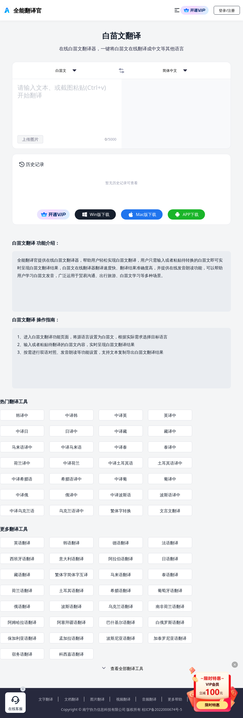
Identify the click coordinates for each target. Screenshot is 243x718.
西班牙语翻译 (22, 559)
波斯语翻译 (71, 606)
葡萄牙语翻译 (170, 590)
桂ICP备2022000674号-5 (162, 709)
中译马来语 (71, 447)
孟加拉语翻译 (71, 638)
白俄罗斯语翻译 (170, 622)
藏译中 (170, 431)
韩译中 (22, 415)
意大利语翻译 (71, 559)
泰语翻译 (170, 574)
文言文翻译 (170, 511)
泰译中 (170, 447)
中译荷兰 (71, 463)
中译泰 (121, 447)
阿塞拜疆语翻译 (71, 622)
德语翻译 (121, 543)
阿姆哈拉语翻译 (22, 622)
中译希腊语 (22, 479)
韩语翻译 (71, 543)
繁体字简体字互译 (71, 574)
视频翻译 (123, 699)
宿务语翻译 (22, 654)
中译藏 (121, 431)
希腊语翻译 (120, 590)
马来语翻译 (120, 574)
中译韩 (71, 415)
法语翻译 (170, 543)
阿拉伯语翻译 (120, 559)
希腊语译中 (71, 479)
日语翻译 (170, 559)
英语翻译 (22, 543)
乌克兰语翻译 (120, 606)
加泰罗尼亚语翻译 (170, 638)
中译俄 (22, 495)
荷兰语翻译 (22, 590)
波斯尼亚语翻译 (120, 638)
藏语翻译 (22, 574)
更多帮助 (175, 699)
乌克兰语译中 (71, 511)
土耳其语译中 (170, 463)
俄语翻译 (22, 606)
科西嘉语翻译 (71, 654)
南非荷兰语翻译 (170, 606)
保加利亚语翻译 (22, 638)
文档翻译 (71, 699)
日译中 (71, 431)
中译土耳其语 (120, 463)
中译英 (121, 415)
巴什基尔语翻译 (120, 622)
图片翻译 (97, 699)
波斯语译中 (170, 495)
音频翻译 (149, 699)
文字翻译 (46, 699)
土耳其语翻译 (71, 590)
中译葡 (121, 479)
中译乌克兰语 (22, 511)
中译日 (22, 431)
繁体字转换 (120, 511)
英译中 (170, 415)
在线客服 (15, 709)
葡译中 (170, 479)
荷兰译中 (22, 463)
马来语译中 (22, 447)
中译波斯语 (120, 495)
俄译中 (71, 495)
